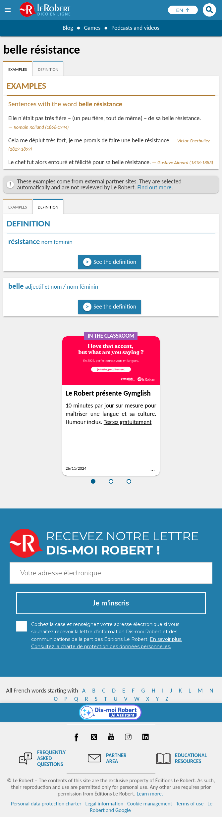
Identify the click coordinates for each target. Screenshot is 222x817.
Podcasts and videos (135, 27)
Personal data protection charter (46, 803)
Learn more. (150, 794)
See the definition (114, 261)
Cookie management (149, 803)
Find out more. (155, 187)
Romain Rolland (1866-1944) (41, 127)
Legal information (104, 803)
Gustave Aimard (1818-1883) (185, 163)
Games (91, 27)
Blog (67, 27)
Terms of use (189, 803)
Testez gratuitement (128, 422)
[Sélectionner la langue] (183, 10)
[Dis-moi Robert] (111, 712)
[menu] (8, 10)
